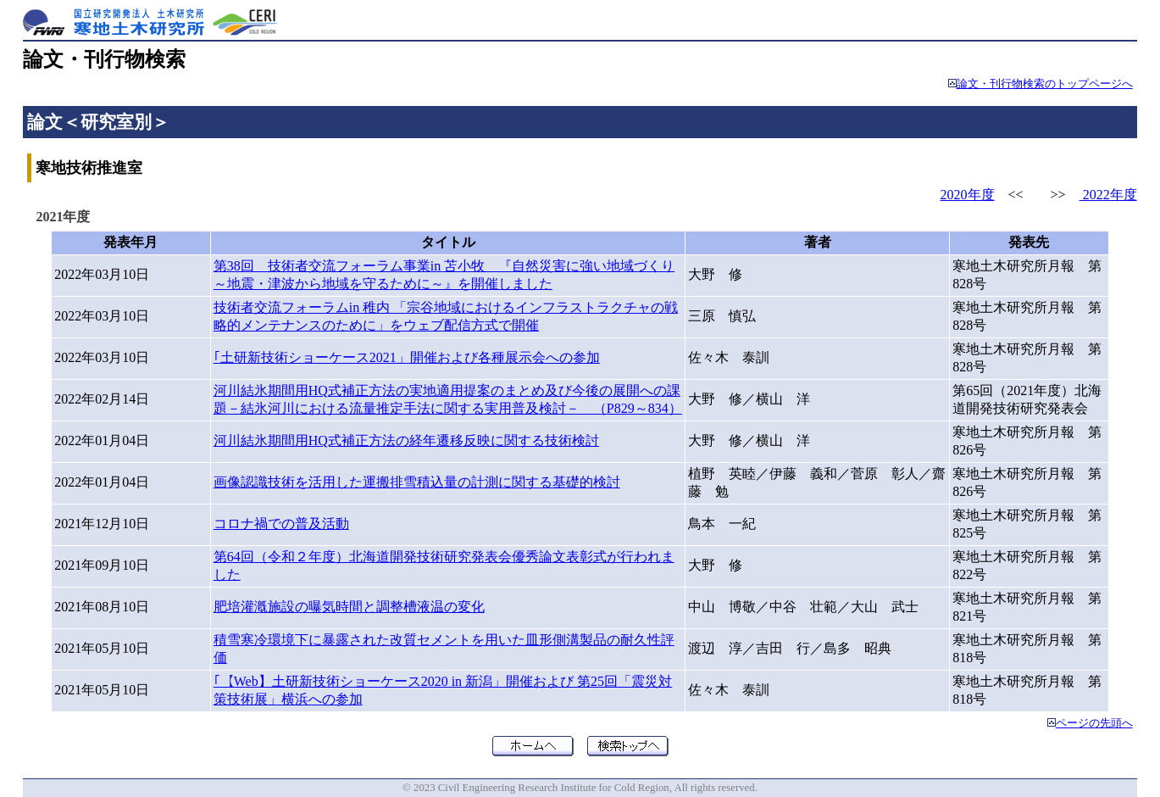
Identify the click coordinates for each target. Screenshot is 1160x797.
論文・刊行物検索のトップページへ (1045, 84)
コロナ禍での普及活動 (281, 523)
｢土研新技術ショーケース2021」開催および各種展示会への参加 (407, 357)
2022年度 (1108, 194)
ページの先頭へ (1094, 723)
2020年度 (968, 194)
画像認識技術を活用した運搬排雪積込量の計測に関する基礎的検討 (417, 482)
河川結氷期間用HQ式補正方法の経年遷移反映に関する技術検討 (406, 440)
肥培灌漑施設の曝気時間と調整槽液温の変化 (349, 606)
